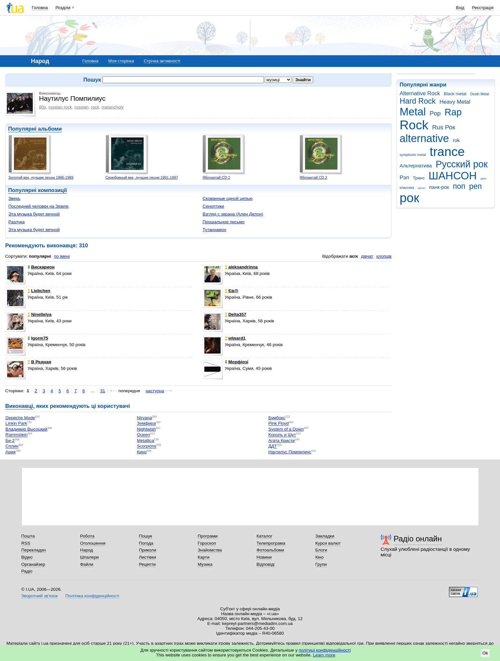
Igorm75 (38, 338)
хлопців (383, 256)
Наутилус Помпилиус (289, 451)
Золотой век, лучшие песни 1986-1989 (40, 177)
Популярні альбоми (35, 129)
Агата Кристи (281, 440)
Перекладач (33, 550)
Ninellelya (40, 314)
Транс (419, 177)
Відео (27, 557)
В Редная (39, 361)
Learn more (324, 655)
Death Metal (479, 94)
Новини (264, 557)
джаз (483, 178)
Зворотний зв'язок (39, 595)
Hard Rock (418, 101)
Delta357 (235, 314)
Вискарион (41, 267)
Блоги (321, 550)
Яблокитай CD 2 (313, 177)
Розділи (63, 7)
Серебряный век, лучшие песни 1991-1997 (142, 177)
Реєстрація (483, 7)
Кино (142, 451)
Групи (321, 564)
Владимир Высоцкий (26, 429)
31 (102, 390)
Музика (205, 564)
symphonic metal (413, 155)
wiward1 (235, 338)
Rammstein (17, 435)
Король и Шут (282, 435)
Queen (143, 435)
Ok (485, 653)
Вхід (460, 7)
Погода (146, 543)
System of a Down (286, 429)
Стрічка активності (162, 60)
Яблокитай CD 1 (216, 177)
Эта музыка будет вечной (34, 214)
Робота (87, 536)
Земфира (146, 423)
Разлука (16, 221)
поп (459, 186)
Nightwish (146, 429)
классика (407, 187)
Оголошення (93, 543)
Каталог (265, 536)
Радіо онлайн (418, 538)
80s (42, 107)
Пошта (28, 536)
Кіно (319, 557)
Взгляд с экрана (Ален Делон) (232, 214)
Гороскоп (207, 543)
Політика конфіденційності (92, 595)
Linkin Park (16, 423)
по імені (62, 256)
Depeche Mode (20, 417)
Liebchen (39, 290)
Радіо (26, 571)
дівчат (367, 256)
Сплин (12, 446)
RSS (26, 543)
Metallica (145, 440)
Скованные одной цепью (227, 198)
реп (475, 186)
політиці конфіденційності (325, 650)
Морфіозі (237, 361)
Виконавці (19, 406)
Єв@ (231, 290)
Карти (204, 557)
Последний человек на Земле (38, 206)
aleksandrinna (241, 267)
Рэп (404, 178)
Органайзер (33, 564)
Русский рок (462, 164)
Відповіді (266, 564)
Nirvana (144, 417)
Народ (86, 550)
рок (409, 198)
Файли (87, 564)
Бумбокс (276, 417)
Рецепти (147, 564)
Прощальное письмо (223, 221)
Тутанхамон (214, 229)
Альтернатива (416, 165)
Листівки (147, 557)
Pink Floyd (278, 423)
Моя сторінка (121, 60)
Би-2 (10, 440)
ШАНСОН (453, 176)
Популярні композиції (37, 190)
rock (95, 107)
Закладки (324, 536)
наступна (155, 390)
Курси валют (328, 543)
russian (81, 107)
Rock (414, 125)
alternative (424, 138)
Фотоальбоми (270, 550)
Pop (435, 113)
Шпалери (89, 557)
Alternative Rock (420, 93)
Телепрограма (271, 543)
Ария (11, 451)
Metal (413, 112)
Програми (208, 536)
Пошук (145, 536)
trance (447, 152)
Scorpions (146, 446)
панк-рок (439, 187)
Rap (453, 112)
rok (456, 140)
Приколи (147, 550)
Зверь (14, 198)
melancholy (113, 107)
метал (421, 188)
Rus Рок (443, 127)
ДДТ (272, 446)
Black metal (455, 93)
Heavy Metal (455, 102)
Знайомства (210, 550)
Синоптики (213, 206)
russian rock (60, 107)
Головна (40, 7)
